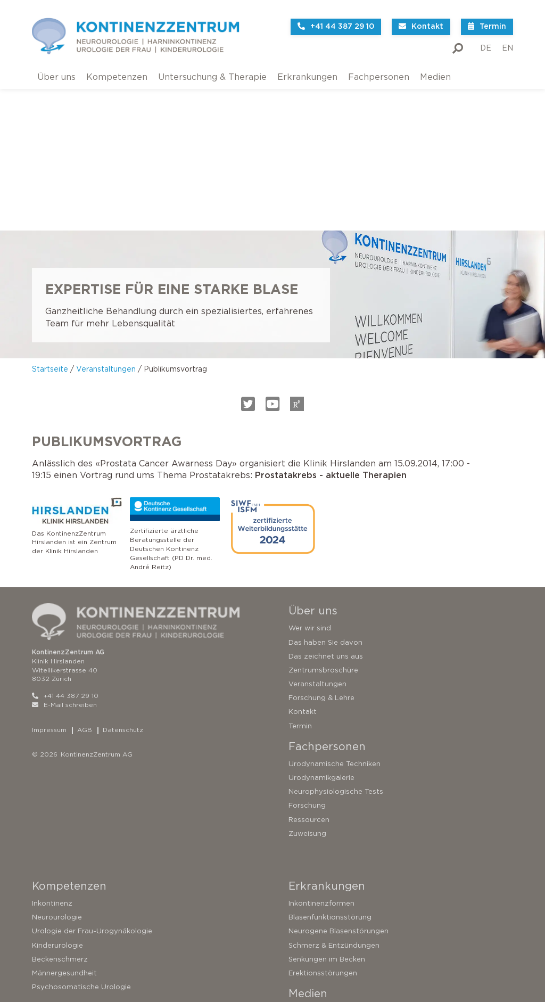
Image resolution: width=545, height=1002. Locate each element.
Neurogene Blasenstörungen (338, 781)
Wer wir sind (309, 478)
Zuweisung (307, 684)
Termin (300, 576)
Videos (300, 861)
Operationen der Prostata (77, 973)
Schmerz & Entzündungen (333, 795)
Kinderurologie (57, 795)
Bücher (300, 875)
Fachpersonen (378, 68)
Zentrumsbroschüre (323, 520)
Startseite (50, 219)
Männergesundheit (64, 823)
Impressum (49, 580)
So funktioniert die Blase (74, 875)
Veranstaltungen (106, 219)
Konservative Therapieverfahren (88, 931)
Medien (435, 68)
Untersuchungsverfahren (75, 917)
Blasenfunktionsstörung (329, 767)
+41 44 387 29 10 (65, 546)
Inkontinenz (52, 754)
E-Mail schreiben (64, 555)
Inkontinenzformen (321, 754)
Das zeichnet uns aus (325, 507)
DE (485, 40)
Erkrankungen (307, 68)
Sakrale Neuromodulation (76, 945)
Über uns (56, 68)
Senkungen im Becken (326, 810)
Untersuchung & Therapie (212, 68)
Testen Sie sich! (58, 889)
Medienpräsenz (315, 889)
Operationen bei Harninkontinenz (89, 959)
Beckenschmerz (60, 810)
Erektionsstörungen (322, 823)
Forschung (307, 656)
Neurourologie (57, 767)
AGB (84, 580)
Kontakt (302, 562)
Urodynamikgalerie (321, 628)
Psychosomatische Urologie (81, 837)
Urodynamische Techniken (334, 614)
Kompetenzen (116, 68)
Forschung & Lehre (321, 548)
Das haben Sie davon (325, 492)
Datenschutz (123, 580)
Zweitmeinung (57, 903)
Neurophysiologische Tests (335, 642)
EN (507, 40)
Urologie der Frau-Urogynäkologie (92, 781)
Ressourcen (308, 670)
